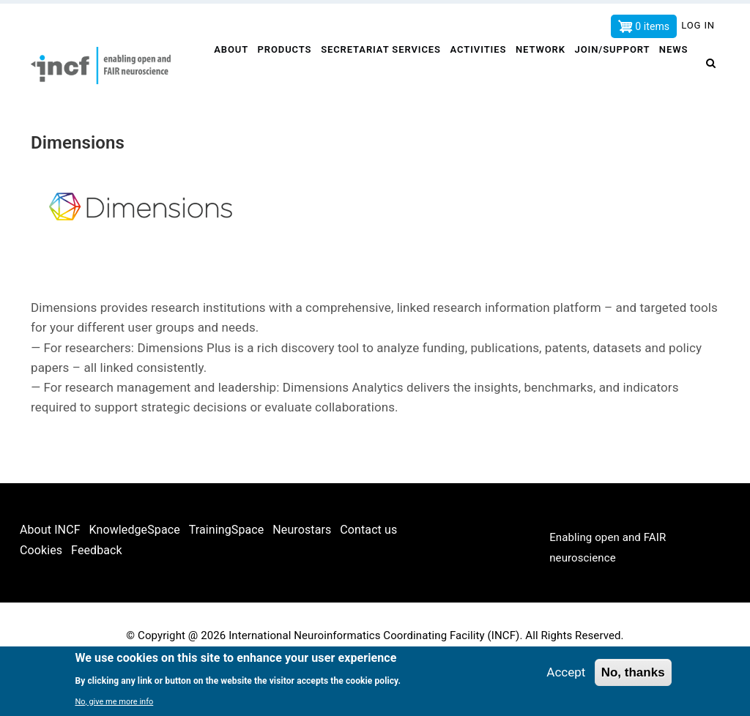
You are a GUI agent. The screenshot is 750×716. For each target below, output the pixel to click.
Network (545, 70)
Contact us (368, 578)
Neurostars (301, 578)
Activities (481, 70)
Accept (565, 672)
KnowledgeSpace (134, 578)
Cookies (41, 598)
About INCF (50, 578)
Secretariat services (382, 70)
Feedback (96, 598)
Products (285, 70)
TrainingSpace (226, 578)
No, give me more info (114, 701)
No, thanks (633, 672)
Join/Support (618, 70)
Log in (698, 25)
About (230, 70)
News (228, 118)
